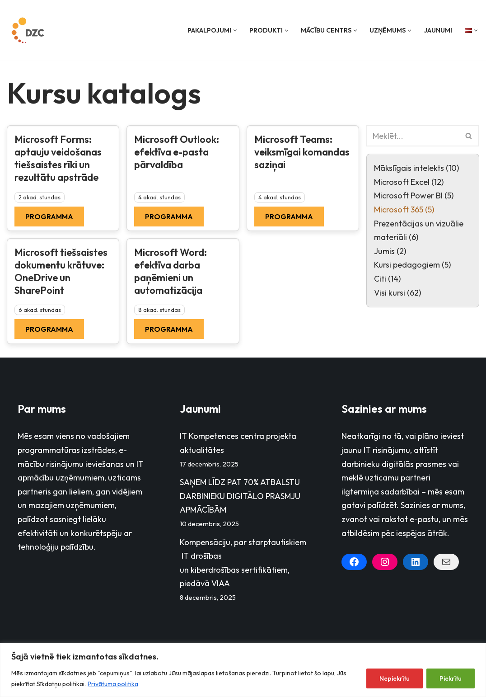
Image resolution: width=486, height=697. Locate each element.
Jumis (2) (390, 251)
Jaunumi (438, 30)
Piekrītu (450, 678)
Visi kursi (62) (397, 292)
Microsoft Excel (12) (409, 182)
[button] (235, 30)
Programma (49, 216)
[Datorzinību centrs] (29, 30)
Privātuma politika (113, 684)
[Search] (412, 135)
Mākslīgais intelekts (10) (416, 168)
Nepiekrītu (394, 678)
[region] (243, 670)
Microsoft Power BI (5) (413, 195)
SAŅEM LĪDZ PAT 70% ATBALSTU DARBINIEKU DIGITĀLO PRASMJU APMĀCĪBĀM (240, 496)
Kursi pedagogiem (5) (412, 264)
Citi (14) (387, 278)
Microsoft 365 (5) (404, 209)
